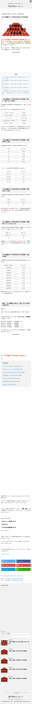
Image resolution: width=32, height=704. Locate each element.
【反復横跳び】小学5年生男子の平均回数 (12, 375)
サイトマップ (7, 692)
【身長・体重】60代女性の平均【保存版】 (18, 650)
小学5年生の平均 (19, 575)
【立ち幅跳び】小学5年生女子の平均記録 (14, 580)
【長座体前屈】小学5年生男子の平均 (11, 381)
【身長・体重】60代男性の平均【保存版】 (18, 660)
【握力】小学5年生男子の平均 (9, 384)
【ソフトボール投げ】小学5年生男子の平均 (12, 366)
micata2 (28, 701)
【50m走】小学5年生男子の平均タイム (11, 378)
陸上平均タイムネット (16, 6)
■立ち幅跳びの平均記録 (6, 575)
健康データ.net (5, 554)
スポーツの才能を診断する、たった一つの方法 (19, 692)
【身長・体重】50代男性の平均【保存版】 (18, 678)
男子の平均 (14, 575)
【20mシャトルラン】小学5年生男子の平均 (12, 369)
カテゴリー (3, 631)
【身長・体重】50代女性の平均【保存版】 (18, 669)
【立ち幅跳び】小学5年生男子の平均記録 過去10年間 (15, 91)
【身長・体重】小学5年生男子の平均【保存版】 (13, 372)
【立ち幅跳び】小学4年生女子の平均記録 (14, 578)
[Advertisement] (16, 62)
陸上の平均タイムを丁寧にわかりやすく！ (16, 699)
